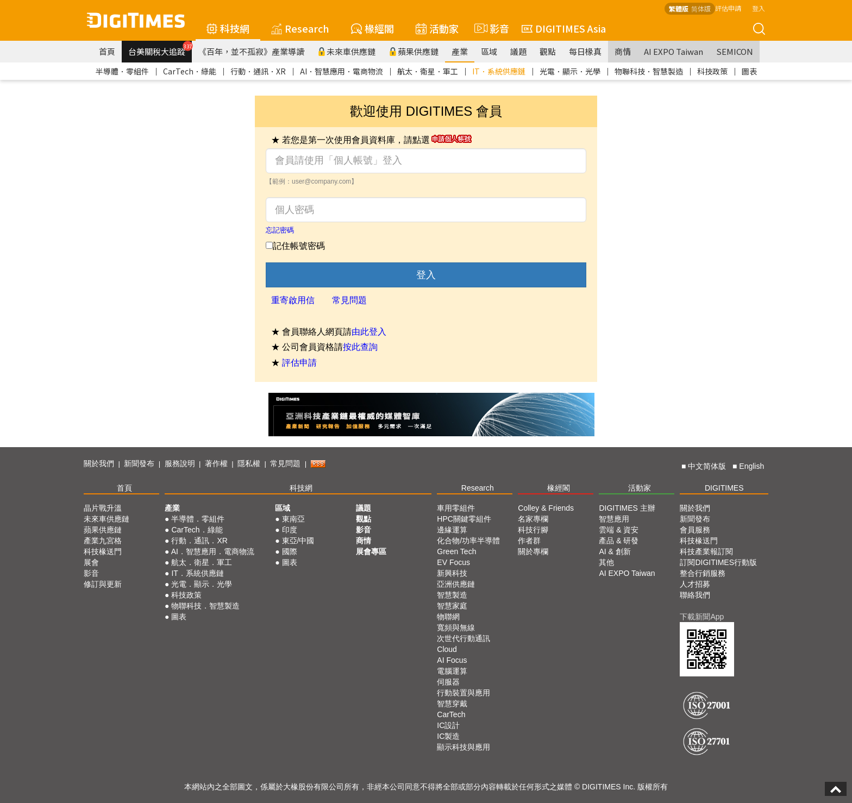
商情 (623, 51)
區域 (489, 51)
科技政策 (712, 71)
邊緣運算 (452, 529)
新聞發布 (139, 463)
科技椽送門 (103, 551)
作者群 (529, 540)
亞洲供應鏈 (456, 584)
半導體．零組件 (122, 71)
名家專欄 (533, 519)
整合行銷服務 (702, 573)
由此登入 (369, 331)
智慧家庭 (452, 605)
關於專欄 (533, 551)
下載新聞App (702, 616)
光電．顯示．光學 (570, 71)
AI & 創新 (614, 551)
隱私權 (248, 463)
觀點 (548, 51)
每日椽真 (585, 51)
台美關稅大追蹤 (160, 49)
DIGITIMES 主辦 (627, 508)
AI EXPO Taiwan (673, 51)
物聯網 (448, 616)
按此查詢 (360, 347)
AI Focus (452, 660)
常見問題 (349, 300)
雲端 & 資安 (618, 529)
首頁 (107, 51)
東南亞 (293, 519)
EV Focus (453, 562)
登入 (758, 7)
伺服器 (448, 681)
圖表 (749, 71)
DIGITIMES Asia (564, 28)
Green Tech (456, 551)
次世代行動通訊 (463, 638)
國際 (289, 551)
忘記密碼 (280, 230)
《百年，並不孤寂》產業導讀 (251, 51)
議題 (518, 51)
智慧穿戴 (452, 703)
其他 (606, 562)
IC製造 (448, 736)
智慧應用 (614, 519)
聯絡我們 (695, 595)
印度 (289, 529)
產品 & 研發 (618, 540)
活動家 (437, 28)
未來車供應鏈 (346, 51)
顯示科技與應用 (463, 747)
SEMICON (734, 51)
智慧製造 (452, 595)
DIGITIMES (724, 488)
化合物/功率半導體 (468, 540)
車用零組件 (456, 508)
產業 (460, 51)
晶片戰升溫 (103, 508)
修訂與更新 (103, 584)
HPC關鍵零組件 (464, 519)
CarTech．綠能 (189, 71)
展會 (91, 562)
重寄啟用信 (293, 300)
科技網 (227, 28)
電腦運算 (452, 671)
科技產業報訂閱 (706, 551)
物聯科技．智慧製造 (649, 71)
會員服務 (695, 529)
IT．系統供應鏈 (498, 71)
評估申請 (728, 7)
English (751, 466)
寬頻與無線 (456, 627)
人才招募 (695, 584)
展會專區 (371, 551)
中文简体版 (707, 466)
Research (300, 28)
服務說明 (180, 463)
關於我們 (99, 463)
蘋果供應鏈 (413, 51)
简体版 (701, 8)
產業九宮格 (103, 540)
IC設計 (448, 725)
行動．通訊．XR (258, 71)
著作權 (216, 463)
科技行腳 (533, 529)
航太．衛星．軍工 (427, 71)
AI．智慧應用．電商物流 (341, 71)
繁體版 (678, 8)
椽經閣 (372, 28)
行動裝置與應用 (463, 692)
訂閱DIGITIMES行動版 (718, 562)
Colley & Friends (546, 508)
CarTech (451, 714)
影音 (490, 28)
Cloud (447, 649)
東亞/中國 (298, 540)
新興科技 (452, 573)
